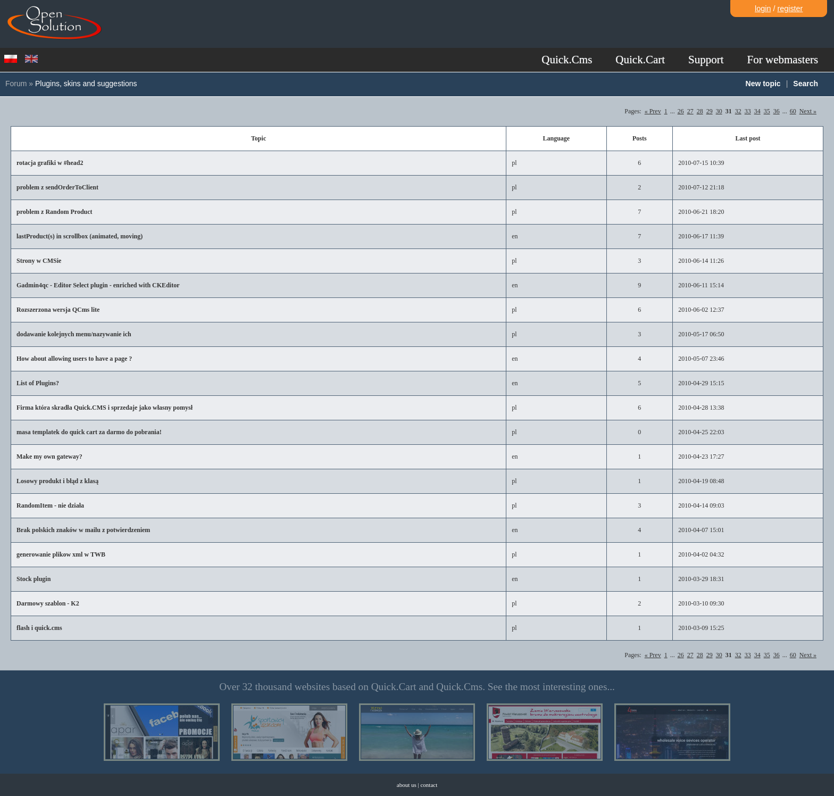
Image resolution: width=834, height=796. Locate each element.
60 (793, 111)
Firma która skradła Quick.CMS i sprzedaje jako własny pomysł (104, 407)
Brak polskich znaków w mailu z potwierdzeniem (83, 530)
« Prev (653, 111)
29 (709, 111)
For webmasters (783, 59)
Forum (16, 83)
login (763, 8)
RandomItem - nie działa (50, 505)
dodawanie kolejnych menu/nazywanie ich (73, 334)
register (790, 8)
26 (681, 111)
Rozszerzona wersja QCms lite (57, 309)
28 (700, 111)
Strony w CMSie (38, 260)
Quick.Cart (640, 59)
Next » (807, 111)
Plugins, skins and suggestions (86, 83)
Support (706, 59)
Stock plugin (33, 579)
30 (719, 111)
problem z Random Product (54, 211)
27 (690, 111)
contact (428, 785)
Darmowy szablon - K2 (47, 603)
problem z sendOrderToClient (57, 187)
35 (767, 111)
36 (776, 111)
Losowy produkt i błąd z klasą (57, 481)
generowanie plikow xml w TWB (60, 554)
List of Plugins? (37, 383)
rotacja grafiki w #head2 (49, 163)
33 (748, 111)
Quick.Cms (566, 59)
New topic (763, 83)
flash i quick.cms (39, 628)
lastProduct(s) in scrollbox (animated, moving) (79, 236)
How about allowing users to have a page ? (74, 358)
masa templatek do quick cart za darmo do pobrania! (89, 432)
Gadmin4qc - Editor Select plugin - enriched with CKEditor (97, 285)
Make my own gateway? (49, 456)
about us (406, 785)
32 (738, 111)
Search (805, 83)
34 (757, 111)
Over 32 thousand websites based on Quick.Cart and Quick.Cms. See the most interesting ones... (417, 686)
